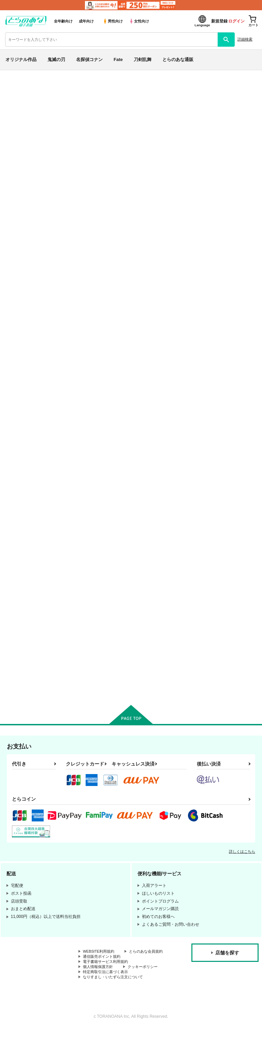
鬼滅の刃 (56, 59)
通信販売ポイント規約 (103, 968)
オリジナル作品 (21, 59)
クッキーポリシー (146, 979)
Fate (118, 59)
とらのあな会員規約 (101, 962)
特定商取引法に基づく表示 (107, 985)
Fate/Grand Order (62, 101)
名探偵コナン (89, 59)
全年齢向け (63, 21)
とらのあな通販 (177, 59)
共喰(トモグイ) (143, 629)
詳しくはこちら (242, 857)
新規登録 (219, 21)
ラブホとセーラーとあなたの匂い (61, 120)
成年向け (86, 21)
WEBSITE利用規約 (100, 956)
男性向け (113, 21)
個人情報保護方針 (99, 979)
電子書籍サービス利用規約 (107, 973)
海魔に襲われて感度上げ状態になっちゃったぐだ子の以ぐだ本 (89, 635)
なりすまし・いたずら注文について (115, 990)
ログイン (236, 21)
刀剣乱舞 (142, 59)
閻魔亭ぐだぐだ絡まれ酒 (219, 465)
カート (106, 355)
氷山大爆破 (110, 120)
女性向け (139, 21)
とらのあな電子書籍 (20, 75)
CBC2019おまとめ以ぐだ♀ (155, 465)
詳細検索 (244, 39)
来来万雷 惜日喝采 (210, 114)
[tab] (81, 189)
